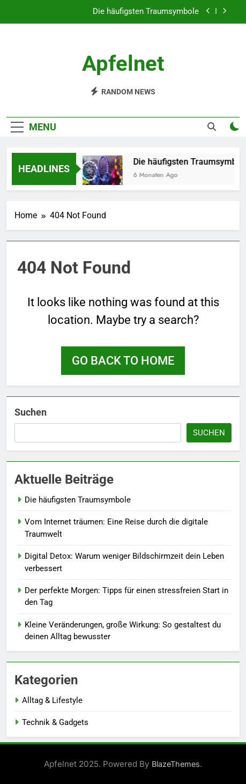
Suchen (30, 412)
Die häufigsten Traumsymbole (146, 12)
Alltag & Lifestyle (52, 700)
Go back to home (123, 360)
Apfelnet (123, 63)
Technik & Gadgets (55, 722)
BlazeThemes (176, 763)
